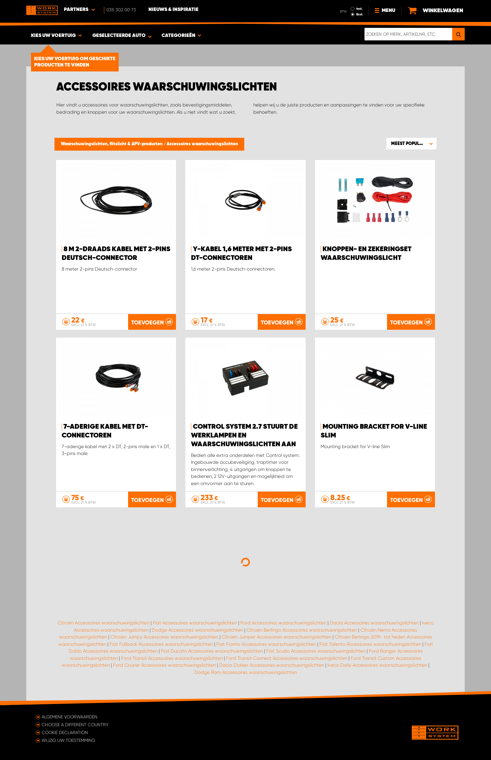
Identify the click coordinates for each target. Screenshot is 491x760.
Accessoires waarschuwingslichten (202, 144)
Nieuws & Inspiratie (173, 9)
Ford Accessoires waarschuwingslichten (283, 623)
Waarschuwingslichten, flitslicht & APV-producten (112, 144)
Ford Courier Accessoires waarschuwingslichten (164, 665)
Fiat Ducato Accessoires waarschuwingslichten (212, 651)
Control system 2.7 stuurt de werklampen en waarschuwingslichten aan (244, 435)
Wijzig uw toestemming (68, 740)
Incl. (359, 8)
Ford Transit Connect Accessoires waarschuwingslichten (286, 658)
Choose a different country (75, 724)
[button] (411, 143)
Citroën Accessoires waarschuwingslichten (103, 623)
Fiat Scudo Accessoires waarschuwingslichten (315, 651)
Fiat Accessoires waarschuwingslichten (195, 623)
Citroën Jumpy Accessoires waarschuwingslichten (164, 637)
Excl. (359, 14)
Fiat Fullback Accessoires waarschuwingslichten (161, 644)
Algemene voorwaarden (69, 716)
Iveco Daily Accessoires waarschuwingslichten (377, 665)
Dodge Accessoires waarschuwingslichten (197, 630)
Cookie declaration (65, 732)
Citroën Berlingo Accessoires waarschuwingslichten (301, 630)
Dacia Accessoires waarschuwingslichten (374, 623)
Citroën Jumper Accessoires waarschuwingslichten (276, 637)
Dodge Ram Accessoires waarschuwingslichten (245, 672)
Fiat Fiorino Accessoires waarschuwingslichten (266, 644)
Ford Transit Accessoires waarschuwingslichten (172, 658)
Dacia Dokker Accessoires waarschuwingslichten (271, 665)
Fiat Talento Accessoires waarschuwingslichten (370, 644)
